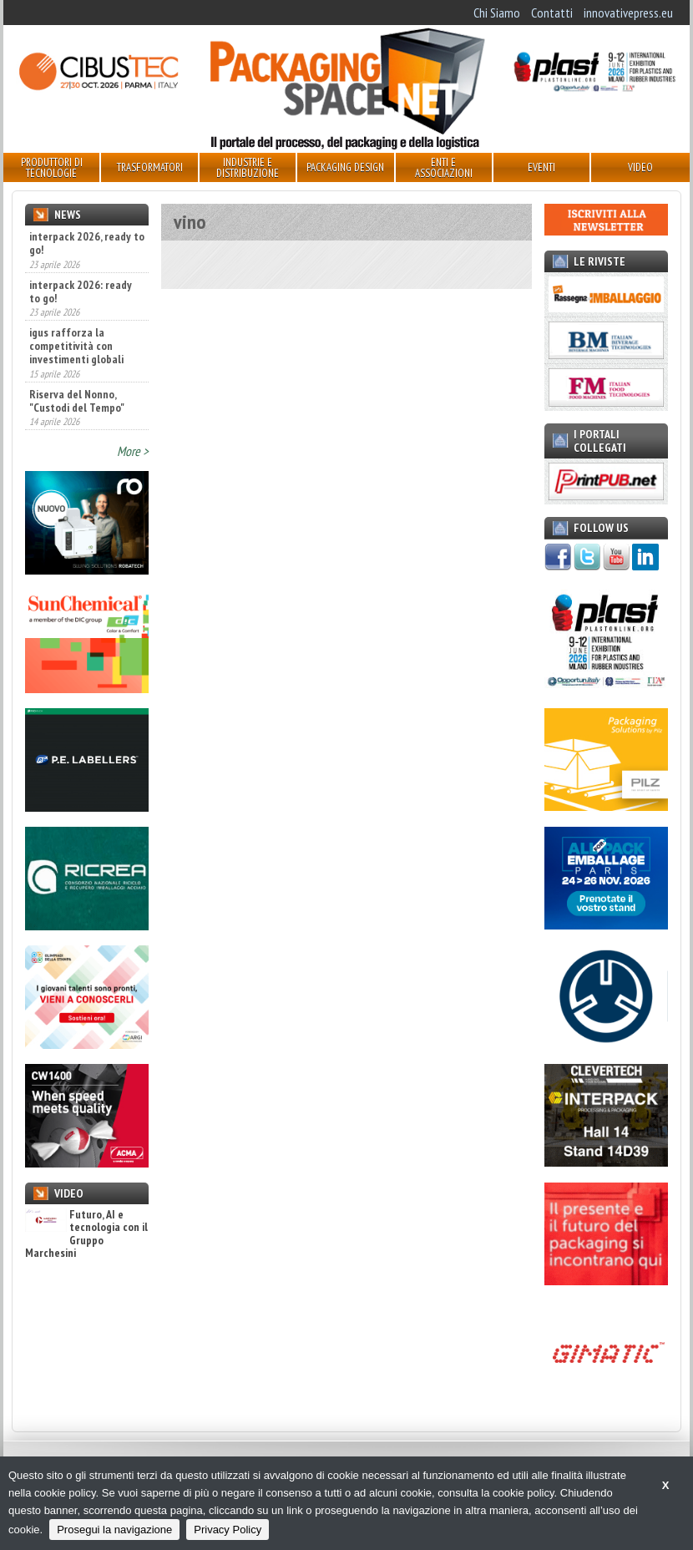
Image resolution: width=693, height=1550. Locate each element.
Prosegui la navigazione (114, 1529)
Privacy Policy (227, 1529)
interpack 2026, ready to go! (86, 243)
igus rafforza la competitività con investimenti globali (76, 346)
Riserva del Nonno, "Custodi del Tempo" (76, 401)
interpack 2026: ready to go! (80, 291)
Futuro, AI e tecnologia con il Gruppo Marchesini (86, 1234)
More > (133, 451)
